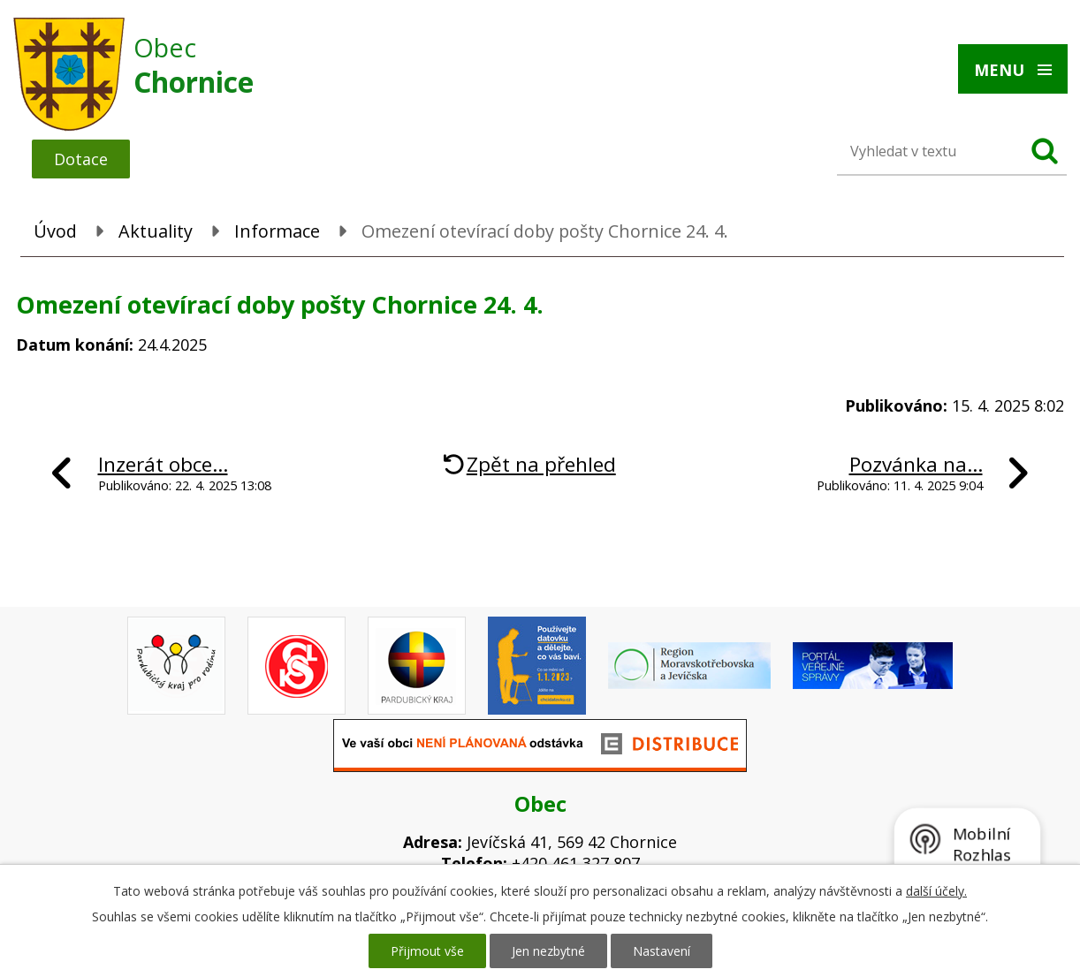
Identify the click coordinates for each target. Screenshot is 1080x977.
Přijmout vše (427, 951)
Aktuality (155, 231)
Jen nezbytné (548, 951)
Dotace (81, 159)
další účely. (936, 890)
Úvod (55, 231)
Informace (277, 231)
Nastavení (661, 951)
